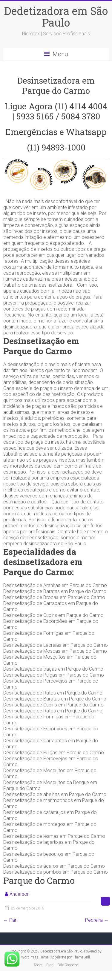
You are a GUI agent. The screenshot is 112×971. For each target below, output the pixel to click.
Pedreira (97, 920)
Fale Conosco (67, 965)
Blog (49, 965)
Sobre (38, 965)
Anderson (20, 894)
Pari (10, 920)
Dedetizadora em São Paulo (56, 17)
